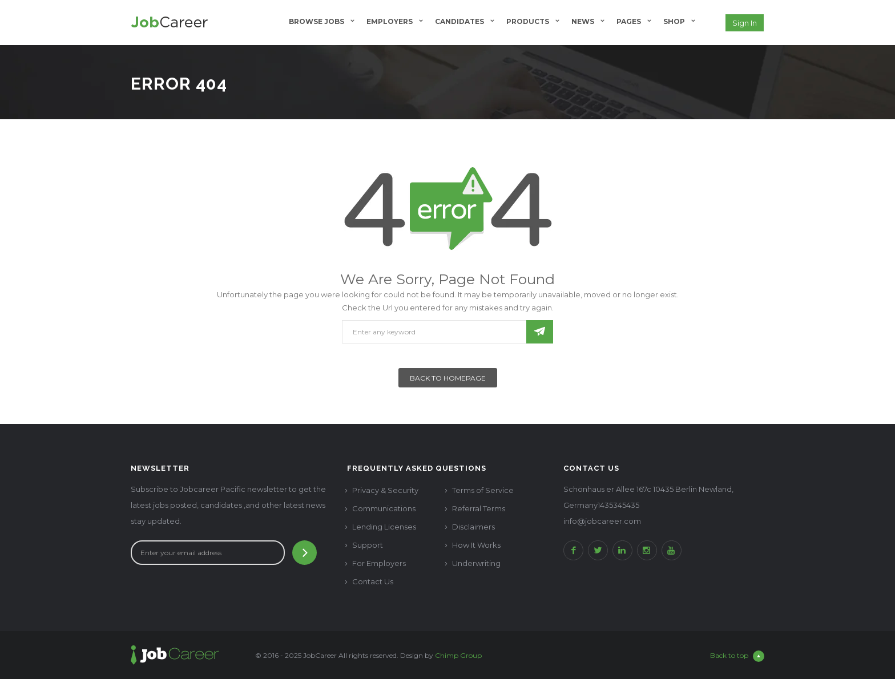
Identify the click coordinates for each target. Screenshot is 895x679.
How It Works (476, 544)
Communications (384, 508)
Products (527, 21)
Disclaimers (473, 526)
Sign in (744, 22)
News (582, 21)
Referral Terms (478, 508)
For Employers (379, 563)
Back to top (737, 656)
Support (367, 544)
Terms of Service (483, 490)
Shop (674, 21)
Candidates (459, 21)
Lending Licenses (384, 526)
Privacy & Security (385, 490)
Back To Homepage (448, 378)
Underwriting (476, 563)
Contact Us (372, 581)
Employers (389, 21)
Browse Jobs (316, 21)
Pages (628, 21)
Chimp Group (458, 655)
